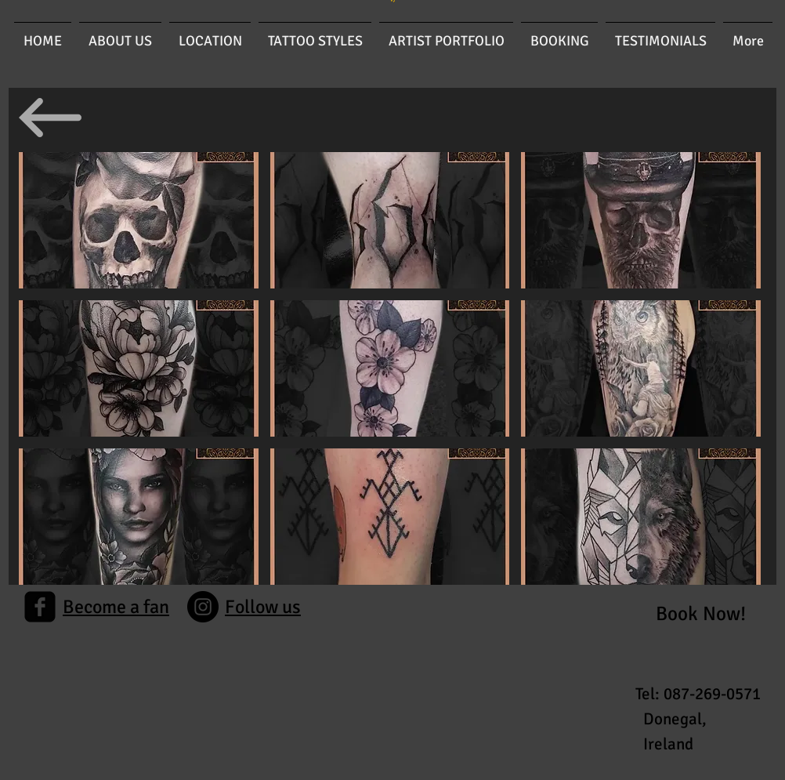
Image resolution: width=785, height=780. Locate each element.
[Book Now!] (700, 613)
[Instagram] (203, 606)
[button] (139, 220)
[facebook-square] (40, 606)
